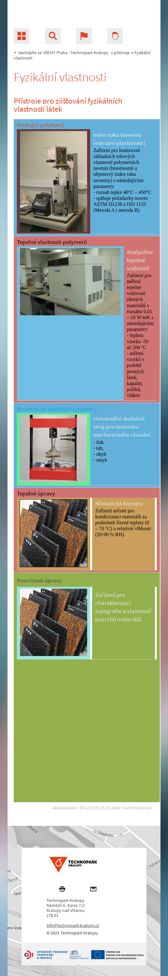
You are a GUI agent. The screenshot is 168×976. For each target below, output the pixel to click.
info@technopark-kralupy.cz (73, 925)
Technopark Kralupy (89, 52)
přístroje (122, 52)
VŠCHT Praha (55, 52)
